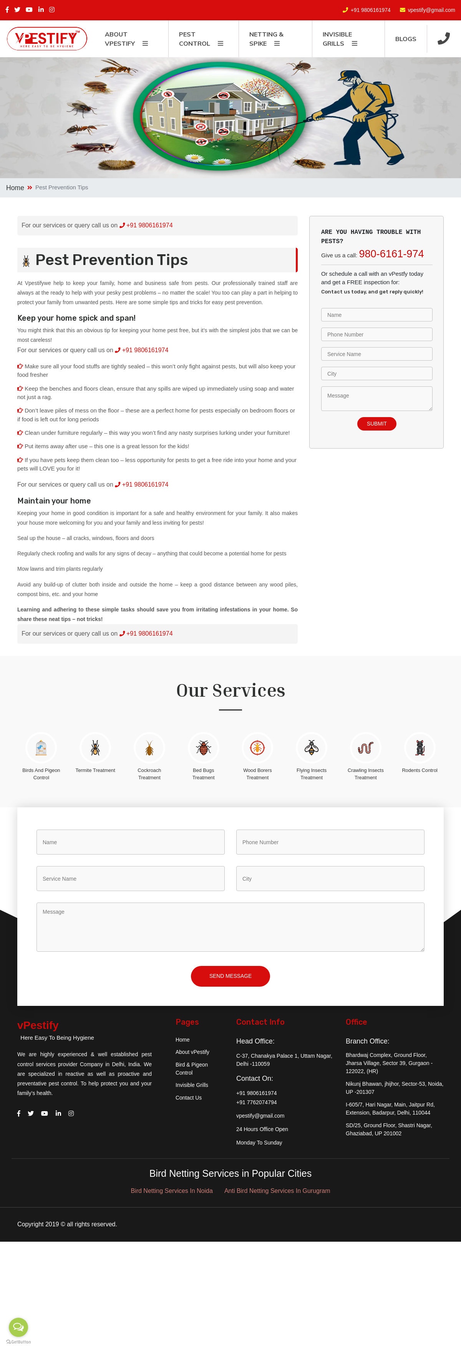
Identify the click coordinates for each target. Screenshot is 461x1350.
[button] (444, 39)
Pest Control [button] (194, 38)
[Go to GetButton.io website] (18, 1342)
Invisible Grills (192, 1088)
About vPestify (193, 1055)
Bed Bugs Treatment (203, 773)
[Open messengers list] (18, 1327)
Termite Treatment (95, 770)
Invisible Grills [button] (337, 38)
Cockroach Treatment (149, 773)
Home (15, 188)
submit (377, 424)
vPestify (43, 1029)
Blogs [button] (405, 39)
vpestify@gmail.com (431, 10)
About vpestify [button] (120, 38)
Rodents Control (419, 770)
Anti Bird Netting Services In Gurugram (277, 1193)
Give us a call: (372, 254)
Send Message (230, 978)
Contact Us (189, 1101)
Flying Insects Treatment (312, 773)
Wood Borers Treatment (257, 773)
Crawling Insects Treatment (366, 773)
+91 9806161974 (369, 10)
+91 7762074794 (256, 1104)
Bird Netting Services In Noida (171, 1193)
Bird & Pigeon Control (192, 1071)
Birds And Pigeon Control (41, 773)
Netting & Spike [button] (266, 38)
